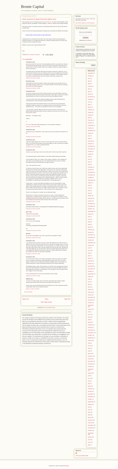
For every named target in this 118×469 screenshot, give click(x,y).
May (89, 81)
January (90, 122)
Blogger (67, 465)
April (89, 83)
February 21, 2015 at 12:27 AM (33, 237)
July (89, 135)
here (77, 57)
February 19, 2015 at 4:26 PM (33, 126)
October (90, 76)
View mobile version (46, 302)
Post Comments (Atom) (49, 307)
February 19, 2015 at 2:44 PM (33, 88)
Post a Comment (28, 292)
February (90, 109)
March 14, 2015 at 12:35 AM (32, 288)
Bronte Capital (32, 6)
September (90, 130)
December (90, 96)
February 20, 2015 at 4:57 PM (33, 208)
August (89, 115)
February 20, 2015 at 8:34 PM (33, 216)
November (90, 73)
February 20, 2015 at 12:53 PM (33, 146)
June (89, 78)
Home (46, 299)
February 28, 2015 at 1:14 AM (33, 275)
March (89, 94)
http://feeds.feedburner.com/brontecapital (85, 23)
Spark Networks (47, 22)
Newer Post (25, 299)
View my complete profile (82, 455)
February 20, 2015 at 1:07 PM (33, 201)
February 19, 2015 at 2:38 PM (33, 78)
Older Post (67, 299)
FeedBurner (89, 40)
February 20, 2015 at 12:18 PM (33, 136)
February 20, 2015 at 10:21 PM (33, 230)
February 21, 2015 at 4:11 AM (33, 253)
